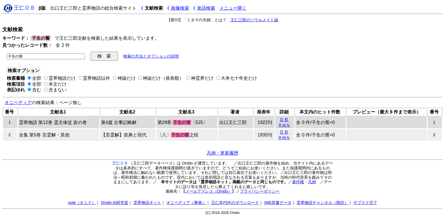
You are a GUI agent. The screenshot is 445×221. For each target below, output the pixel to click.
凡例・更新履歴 (222, 153)
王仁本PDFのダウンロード (235, 202)
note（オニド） (82, 202)
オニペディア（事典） (186, 202)
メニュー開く (233, 8)
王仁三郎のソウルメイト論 (254, 20)
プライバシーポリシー (260, 191)
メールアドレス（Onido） (208, 191)
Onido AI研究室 (114, 202)
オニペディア (18, 102)
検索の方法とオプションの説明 (151, 56)
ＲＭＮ (284, 125)
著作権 (298, 182)
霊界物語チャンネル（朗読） (322, 202)
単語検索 (206, 8)
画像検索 (180, 8)
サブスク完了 (365, 202)
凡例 (312, 182)
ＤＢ (284, 119)
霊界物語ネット (147, 202)
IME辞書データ (277, 202)
